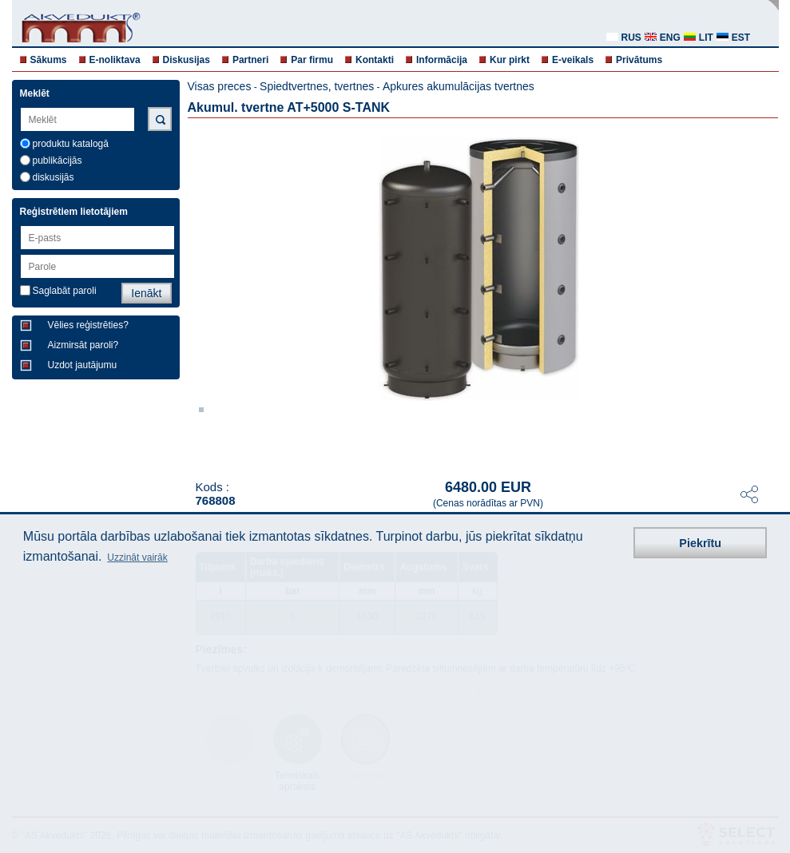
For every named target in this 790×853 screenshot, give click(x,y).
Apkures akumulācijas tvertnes (458, 86)
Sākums (48, 59)
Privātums (639, 59)
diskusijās (53, 177)
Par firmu (312, 59)
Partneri (250, 59)
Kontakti (374, 59)
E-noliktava (115, 59)
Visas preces (220, 86)
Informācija (441, 59)
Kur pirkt (510, 59)
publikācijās (57, 160)
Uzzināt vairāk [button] (137, 557)
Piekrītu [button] (700, 543)
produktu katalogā (71, 143)
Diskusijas (186, 59)
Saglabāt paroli (65, 290)
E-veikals (572, 59)
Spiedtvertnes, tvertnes (317, 86)
